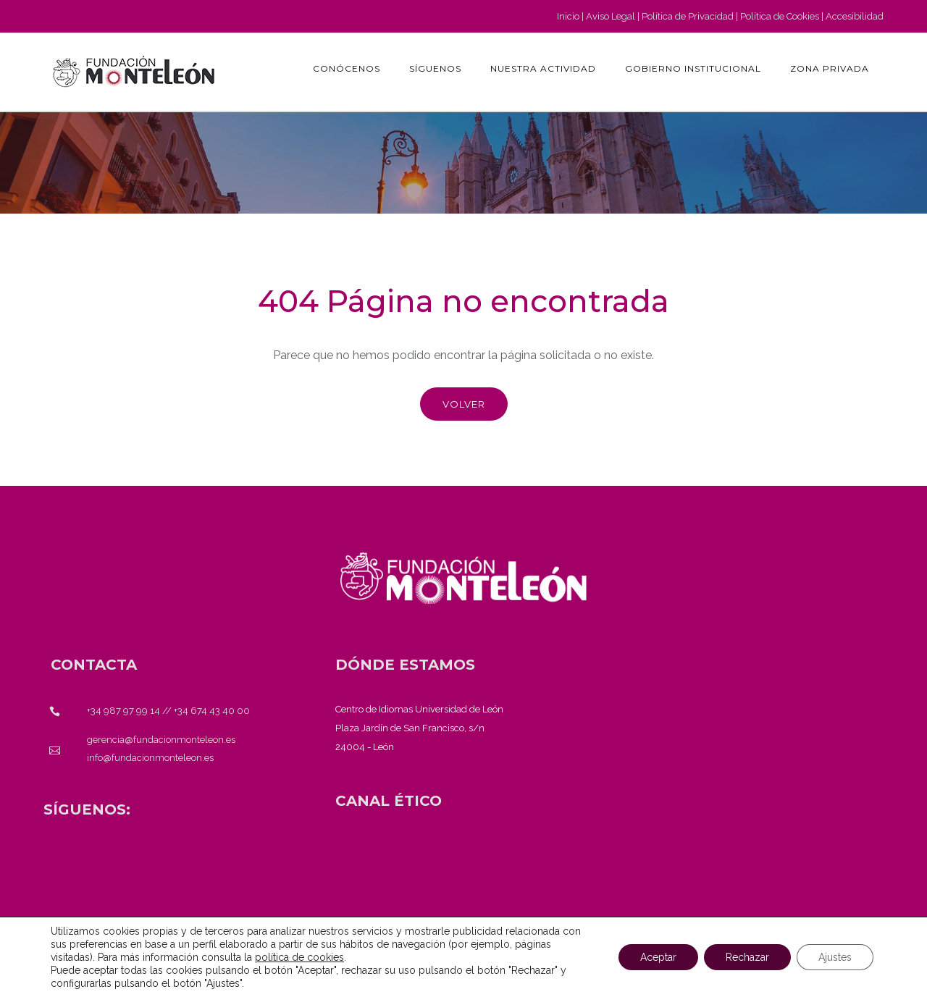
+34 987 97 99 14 (123, 710)
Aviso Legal (610, 16)
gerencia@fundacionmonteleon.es (161, 739)
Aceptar (658, 957)
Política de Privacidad (688, 16)
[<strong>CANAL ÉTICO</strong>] (388, 800)
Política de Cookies (779, 16)
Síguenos (435, 68)
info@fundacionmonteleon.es (150, 757)
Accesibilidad (855, 16)
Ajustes (835, 957)
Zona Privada (829, 68)
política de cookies (299, 957)
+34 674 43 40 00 (212, 710)
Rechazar (747, 957)
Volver (463, 404)
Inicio (568, 16)
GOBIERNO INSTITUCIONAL (693, 68)
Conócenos (346, 68)
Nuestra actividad (543, 68)
